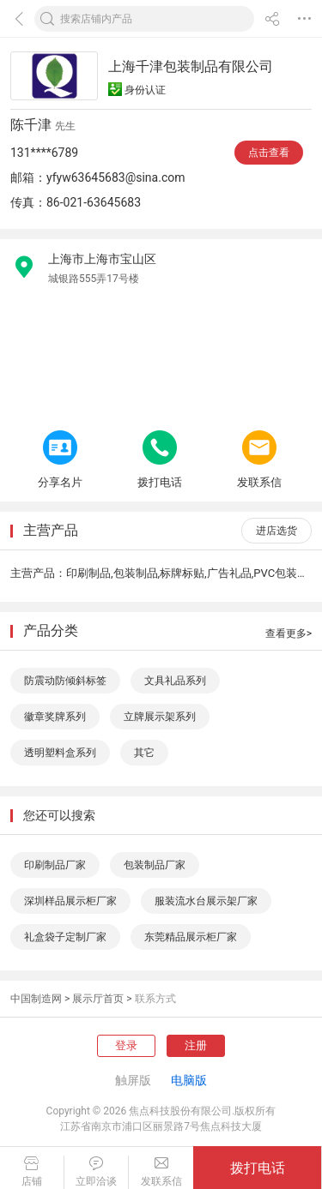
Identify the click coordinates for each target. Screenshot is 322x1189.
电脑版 (189, 1080)
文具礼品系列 (175, 681)
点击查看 (268, 153)
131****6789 (44, 152)
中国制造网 (36, 999)
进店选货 (276, 531)
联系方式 (155, 999)
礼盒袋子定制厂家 (65, 937)
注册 (196, 1045)
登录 (126, 1045)
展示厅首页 (98, 999)
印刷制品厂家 (55, 865)
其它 (144, 753)
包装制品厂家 (154, 865)
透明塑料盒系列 (60, 753)
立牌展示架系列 (160, 717)
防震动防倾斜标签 (65, 681)
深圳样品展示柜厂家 (70, 901)
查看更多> (288, 634)
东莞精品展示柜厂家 (190, 937)
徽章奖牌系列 (55, 717)
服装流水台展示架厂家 (206, 901)
